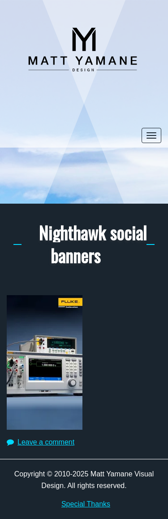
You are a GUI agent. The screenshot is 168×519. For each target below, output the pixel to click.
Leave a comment (45, 442)
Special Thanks (85, 504)
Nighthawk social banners (92, 243)
